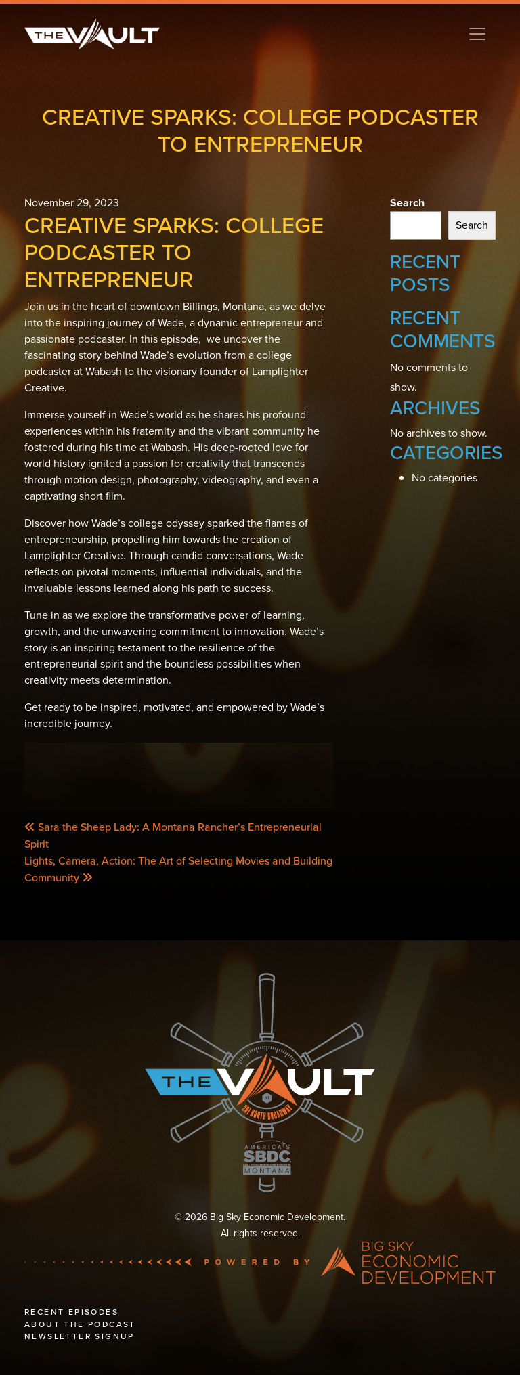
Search (407, 203)
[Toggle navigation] (477, 34)
